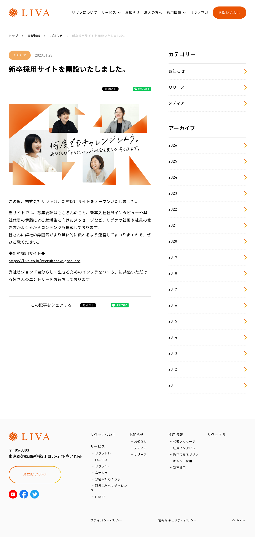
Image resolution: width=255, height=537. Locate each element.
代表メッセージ (184, 442)
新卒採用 (179, 468)
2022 (207, 209)
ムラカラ (101, 473)
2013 (207, 353)
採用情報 (174, 12)
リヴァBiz (102, 466)
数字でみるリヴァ (186, 455)
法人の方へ (153, 12)
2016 (207, 305)
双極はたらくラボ (108, 479)
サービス (109, 12)
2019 (207, 257)
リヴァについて (84, 12)
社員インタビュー (186, 448)
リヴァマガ (199, 12)
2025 (207, 161)
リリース (207, 87)
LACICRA (101, 460)
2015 (207, 321)
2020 (207, 241)
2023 (207, 193)
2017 (207, 289)
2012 (207, 369)
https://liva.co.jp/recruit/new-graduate (44, 261)
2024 (207, 177)
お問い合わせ (229, 12)
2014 (207, 337)
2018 (207, 273)
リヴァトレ (103, 453)
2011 (207, 385)
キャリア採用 (182, 461)
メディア (207, 103)
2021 (207, 225)
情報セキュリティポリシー (177, 520)
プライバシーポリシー (106, 520)
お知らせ (132, 12)
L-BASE (100, 497)
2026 (207, 145)
